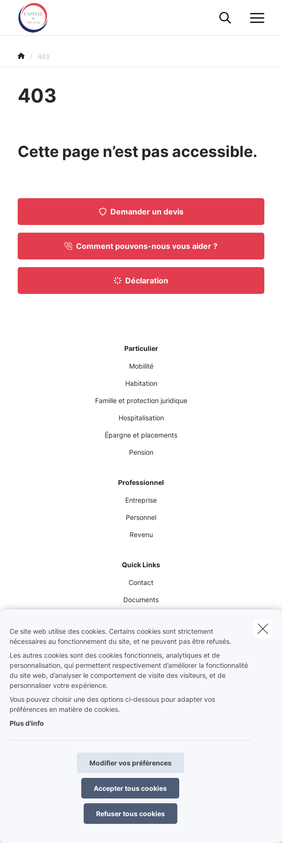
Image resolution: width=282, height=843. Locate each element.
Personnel (141, 517)
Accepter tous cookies (130, 788)
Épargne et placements (141, 435)
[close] (262, 628)
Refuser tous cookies (130, 813)
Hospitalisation (141, 418)
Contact (141, 582)
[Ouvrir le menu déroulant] (254, 18)
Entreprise (141, 500)
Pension (141, 452)
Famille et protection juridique (141, 400)
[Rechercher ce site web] (225, 18)
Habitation (141, 383)
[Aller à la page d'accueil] (39, 18)
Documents (141, 600)
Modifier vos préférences (130, 763)
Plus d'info (27, 723)
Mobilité (141, 366)
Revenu (141, 534)
